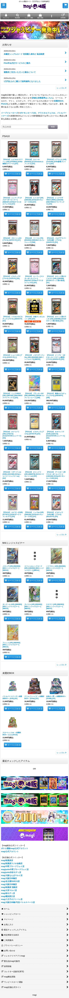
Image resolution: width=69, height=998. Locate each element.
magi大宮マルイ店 (9, 890)
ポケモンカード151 (28, 113)
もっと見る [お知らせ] (61, 88)
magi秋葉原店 (7, 860)
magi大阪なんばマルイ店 (11, 875)
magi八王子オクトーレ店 (11, 899)
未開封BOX (58, 101)
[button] (3, 5)
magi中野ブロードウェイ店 (12, 866)
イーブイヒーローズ (9, 113)
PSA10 (4, 104)
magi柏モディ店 (8, 893)
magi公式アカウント (10, 851)
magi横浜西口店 (8, 896)
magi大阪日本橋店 (9, 878)
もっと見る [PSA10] (61, 535)
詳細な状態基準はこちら (42, 98)
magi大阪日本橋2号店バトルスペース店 (18, 902)
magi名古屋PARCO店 (10, 881)
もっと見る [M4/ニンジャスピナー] (61, 665)
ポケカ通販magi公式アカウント (14, 848)
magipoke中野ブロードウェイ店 (15, 869)
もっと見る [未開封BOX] (61, 753)
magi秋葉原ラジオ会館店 (11, 863)
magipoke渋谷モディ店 (11, 872)
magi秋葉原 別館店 (9, 887)
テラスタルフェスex (46, 113)
